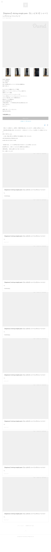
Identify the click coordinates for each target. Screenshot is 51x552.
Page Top (25, 544)
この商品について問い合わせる (25, 121)
